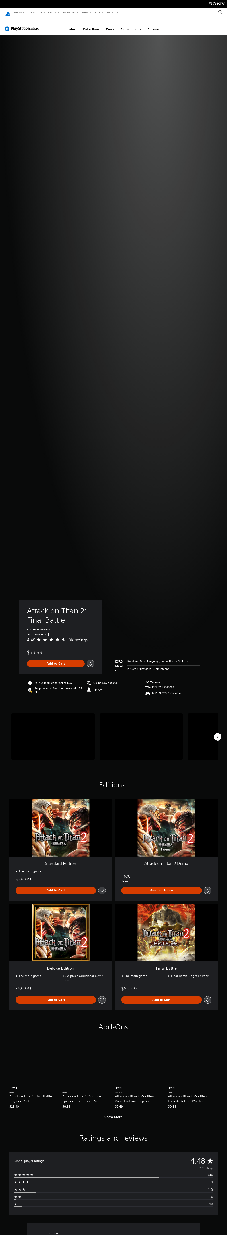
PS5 (30, 12)
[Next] (217, 732)
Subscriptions (131, 25)
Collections (91, 25)
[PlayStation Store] (23, 24)
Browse (153, 25)
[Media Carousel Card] (53, 732)
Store (97, 12)
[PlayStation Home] (8, 12)
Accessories (69, 12)
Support (110, 12)
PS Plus (52, 12)
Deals (110, 25)
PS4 (40, 12)
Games (18, 12)
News (85, 12)
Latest (72, 25)
